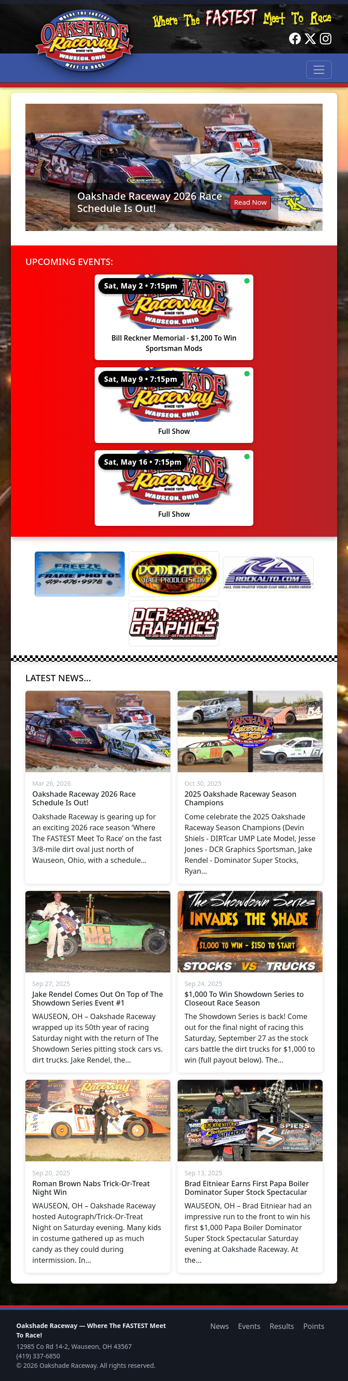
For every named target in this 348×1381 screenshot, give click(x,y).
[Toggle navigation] (319, 70)
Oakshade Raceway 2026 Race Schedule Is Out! (149, 202)
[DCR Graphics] (174, 623)
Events (249, 1326)
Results (282, 1326)
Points (313, 1326)
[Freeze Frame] (79, 574)
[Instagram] (326, 39)
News (219, 1326)
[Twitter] (310, 39)
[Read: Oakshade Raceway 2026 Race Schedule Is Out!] (174, 167)
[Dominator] (174, 574)
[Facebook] (295, 39)
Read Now (250, 202)
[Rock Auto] (268, 574)
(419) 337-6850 (38, 1356)
